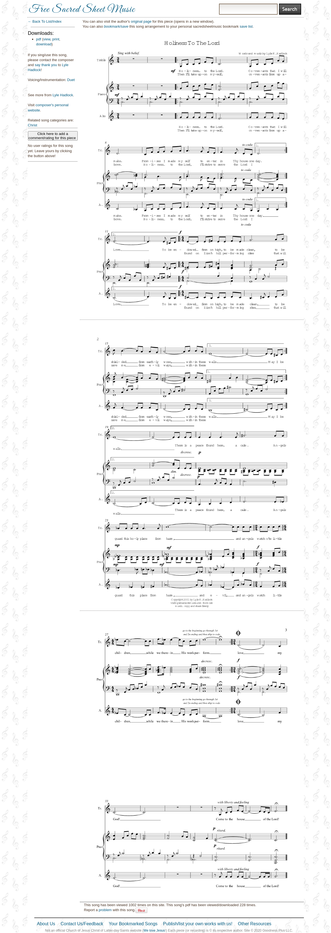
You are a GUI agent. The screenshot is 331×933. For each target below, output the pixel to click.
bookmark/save (116, 26)
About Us (46, 923)
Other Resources (254, 923)
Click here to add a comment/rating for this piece (52, 136)
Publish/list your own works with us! (198, 923)
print (55, 39)
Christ (32, 125)
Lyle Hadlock (63, 95)
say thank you (46, 65)
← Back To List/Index (45, 21)
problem (105, 910)
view (46, 39)
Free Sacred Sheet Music (82, 9)
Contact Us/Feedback (82, 923)
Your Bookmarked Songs (133, 923)
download (44, 44)
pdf (38, 39)
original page (141, 21)
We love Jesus (154, 930)
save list (246, 26)
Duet (71, 80)
